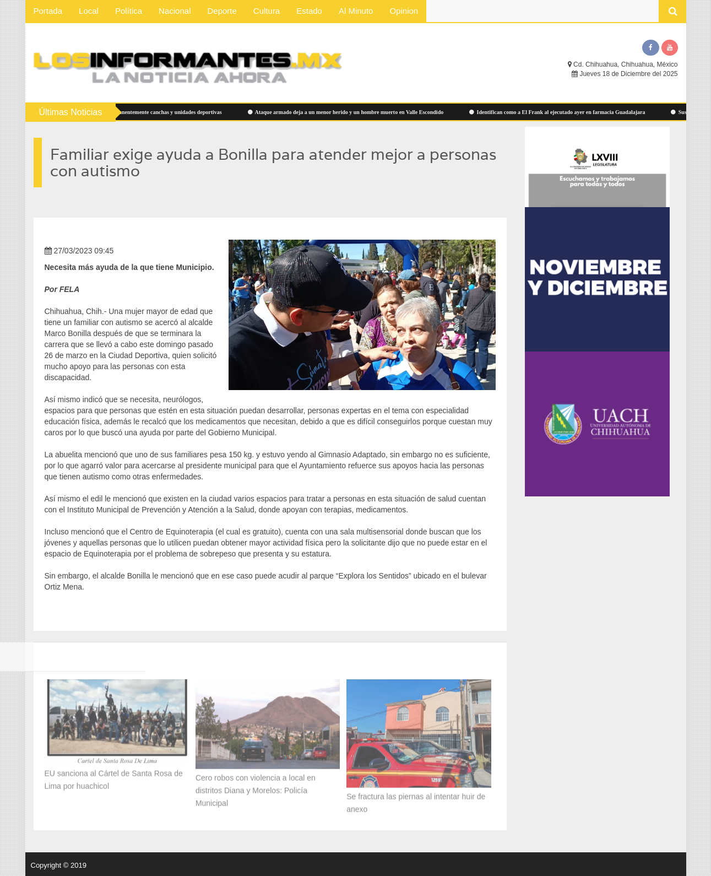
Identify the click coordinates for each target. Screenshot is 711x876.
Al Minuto (356, 10)
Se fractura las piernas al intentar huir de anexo (415, 800)
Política (128, 10)
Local (89, 10)
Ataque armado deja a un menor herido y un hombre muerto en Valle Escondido (349, 112)
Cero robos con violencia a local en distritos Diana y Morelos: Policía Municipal (256, 788)
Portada (48, 10)
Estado (309, 10)
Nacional (175, 10)
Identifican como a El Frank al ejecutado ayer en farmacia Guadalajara (560, 112)
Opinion (403, 10)
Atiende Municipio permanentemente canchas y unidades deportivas (141, 112)
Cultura (266, 10)
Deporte (221, 10)
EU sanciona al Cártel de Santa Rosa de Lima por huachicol (114, 777)
